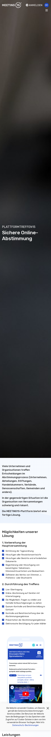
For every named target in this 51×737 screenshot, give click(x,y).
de (46, 5)
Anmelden (34, 5)
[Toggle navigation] (46, 10)
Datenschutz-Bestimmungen (25, 726)
